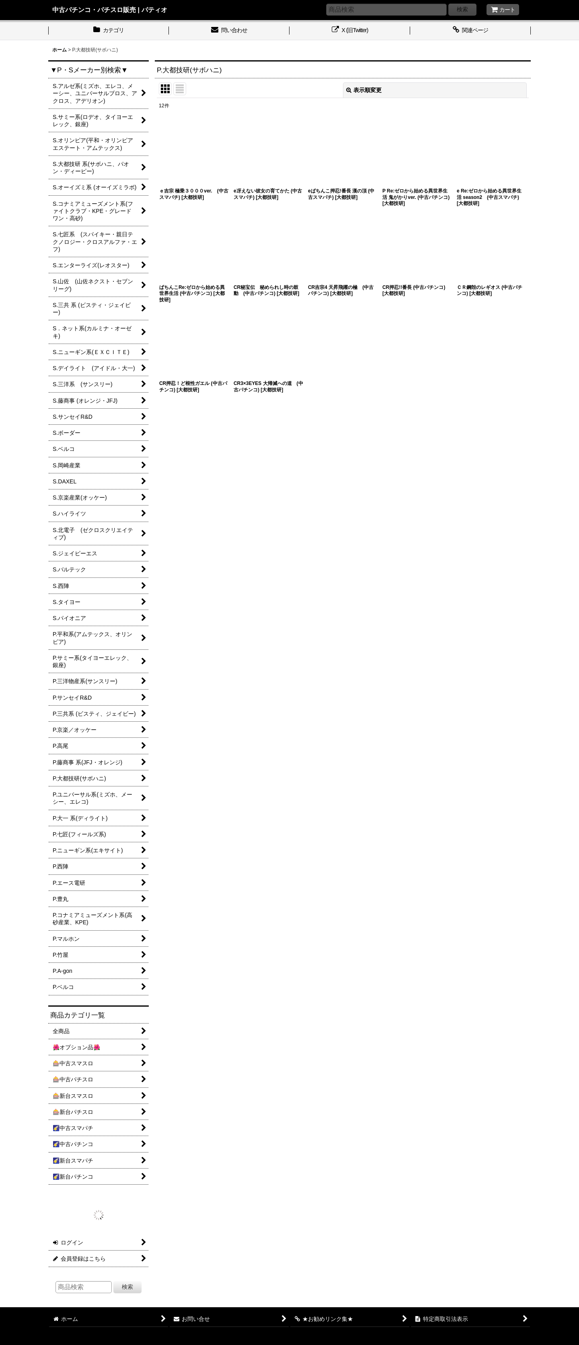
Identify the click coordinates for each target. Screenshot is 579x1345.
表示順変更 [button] (364, 90)
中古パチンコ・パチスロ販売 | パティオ (109, 9)
